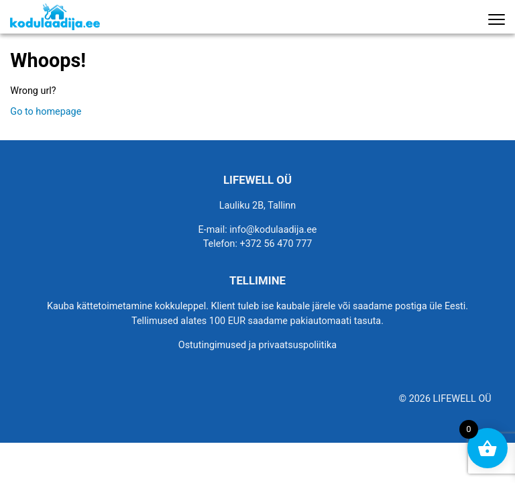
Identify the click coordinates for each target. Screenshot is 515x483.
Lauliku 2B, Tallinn (257, 205)
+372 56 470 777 (276, 244)
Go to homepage (45, 111)
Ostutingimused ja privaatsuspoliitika (257, 345)
